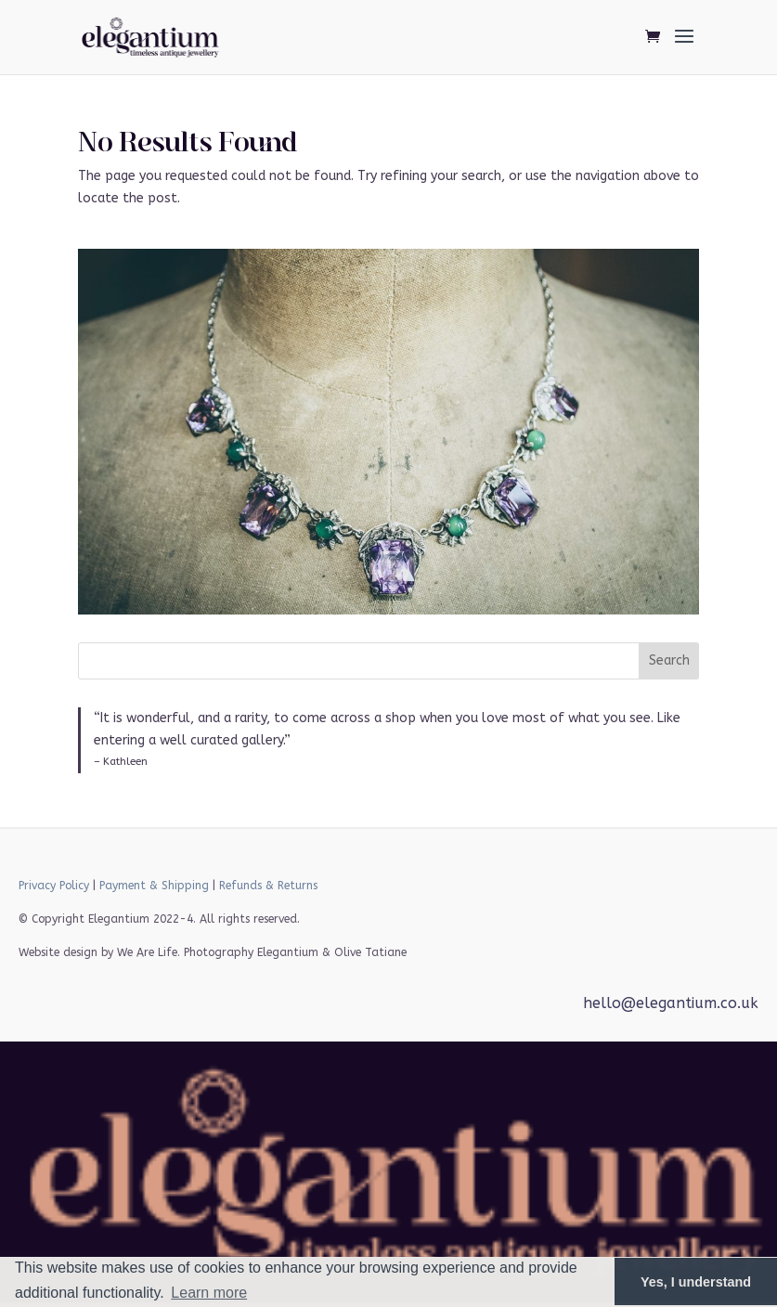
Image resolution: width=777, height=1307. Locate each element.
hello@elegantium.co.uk (670, 1003)
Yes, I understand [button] (696, 1282)
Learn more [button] (209, 1293)
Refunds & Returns (268, 885)
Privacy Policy (54, 885)
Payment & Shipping (154, 885)
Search (669, 660)
